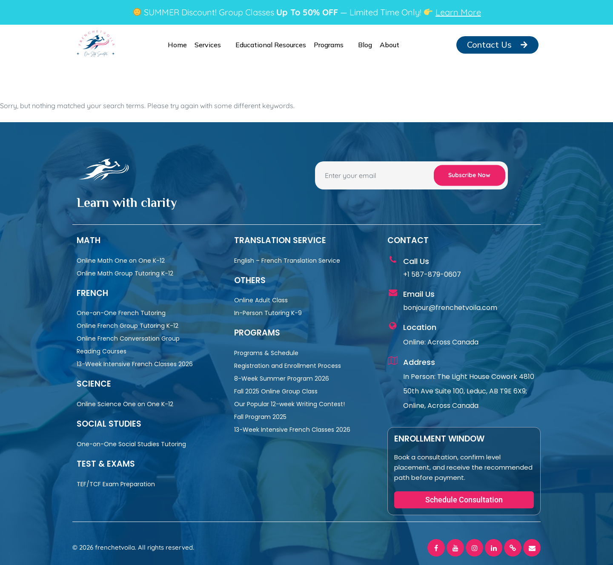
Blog (365, 44)
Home (177, 44)
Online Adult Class (261, 300)
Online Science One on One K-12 (125, 404)
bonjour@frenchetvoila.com (450, 308)
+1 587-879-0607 (432, 274)
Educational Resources (270, 44)
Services (211, 44)
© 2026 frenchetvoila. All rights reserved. (133, 547)
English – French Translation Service (287, 260)
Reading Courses (101, 351)
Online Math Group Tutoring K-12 (125, 273)
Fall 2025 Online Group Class (276, 391)
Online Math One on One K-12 (121, 260)
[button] (464, 499)
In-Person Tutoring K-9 (268, 313)
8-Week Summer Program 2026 (281, 378)
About (393, 44)
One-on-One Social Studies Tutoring (131, 444)
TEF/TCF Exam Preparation (116, 484)
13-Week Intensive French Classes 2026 (135, 364)
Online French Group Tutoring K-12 (127, 325)
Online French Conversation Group (128, 338)
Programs (332, 44)
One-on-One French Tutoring (121, 313)
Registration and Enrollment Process (287, 365)
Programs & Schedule (266, 353)
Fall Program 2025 (260, 417)
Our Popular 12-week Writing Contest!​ (289, 404)
